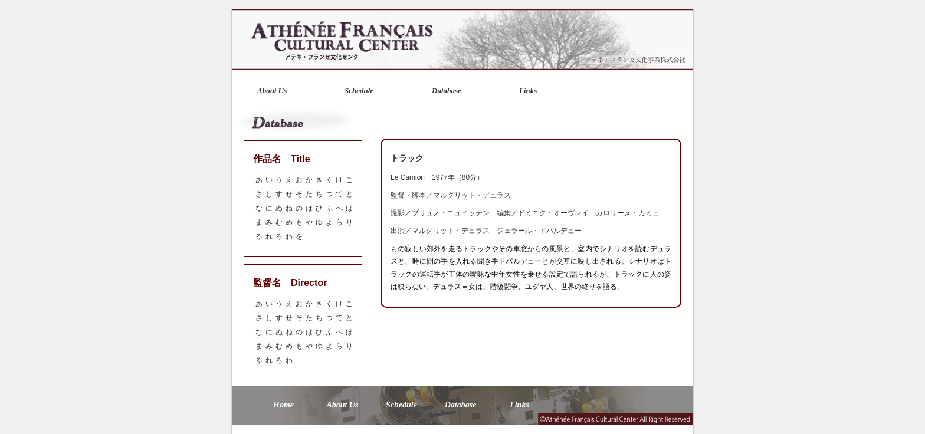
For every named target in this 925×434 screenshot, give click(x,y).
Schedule (359, 90)
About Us (272, 90)
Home (283, 404)
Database (446, 90)
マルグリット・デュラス (472, 195)
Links (528, 90)
